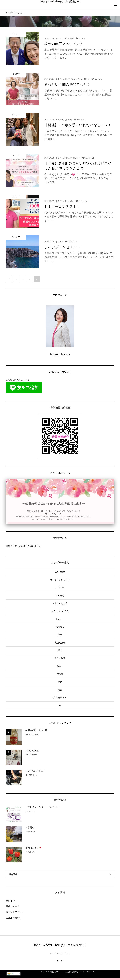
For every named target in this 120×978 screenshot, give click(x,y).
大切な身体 (60, 642)
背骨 (60, 689)
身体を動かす (60, 697)
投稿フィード (12, 906)
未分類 (60, 674)
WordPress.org (13, 918)
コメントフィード (14, 912)
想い (60, 650)
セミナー (60, 619)
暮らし (60, 666)
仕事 (60, 634)
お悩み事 (60, 587)
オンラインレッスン (60, 579)
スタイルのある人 (60, 611)
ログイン (10, 900)
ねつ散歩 (60, 627)
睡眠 (60, 682)
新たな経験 (60, 658)
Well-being (60, 572)
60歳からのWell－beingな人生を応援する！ (60, 1)
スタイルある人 (60, 603)
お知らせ (60, 595)
